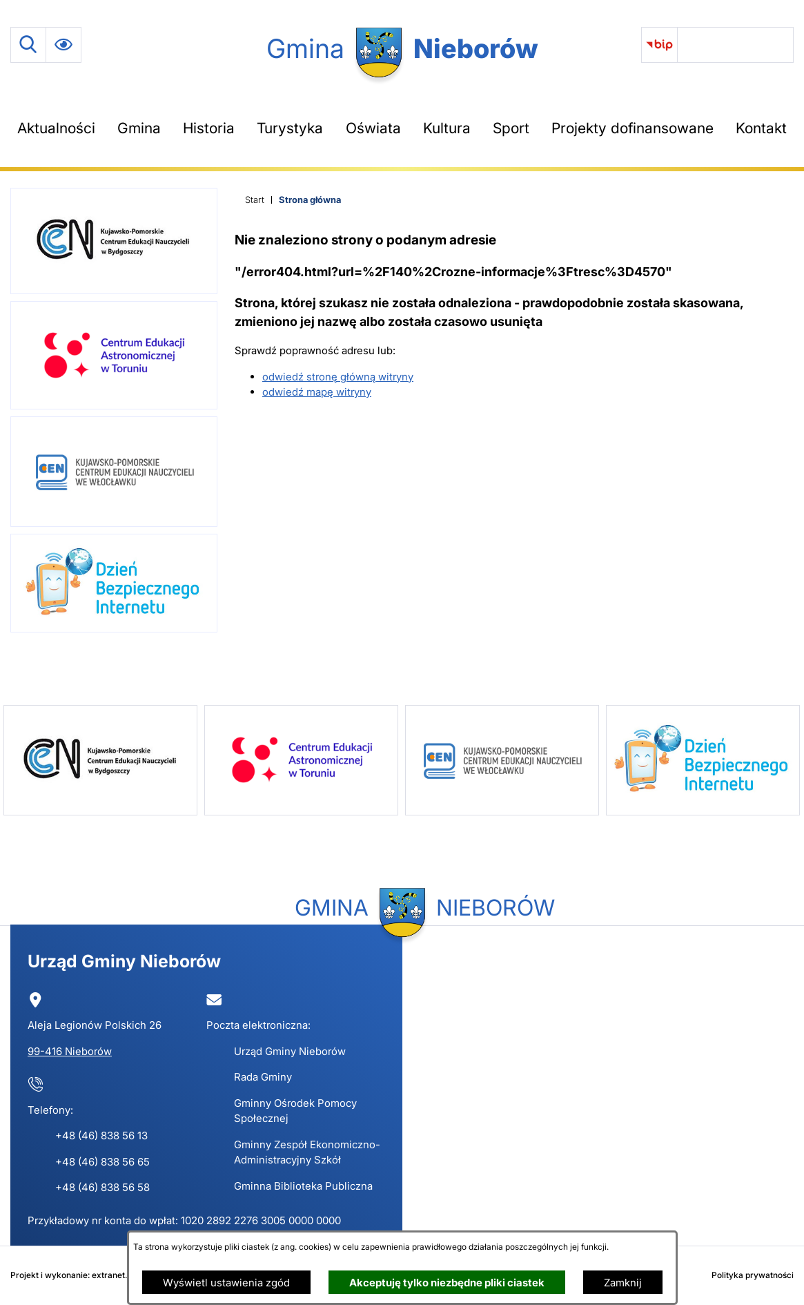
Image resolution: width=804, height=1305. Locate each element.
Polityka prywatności (753, 1275)
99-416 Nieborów (70, 1051)
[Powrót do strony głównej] (254, 200)
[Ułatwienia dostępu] (63, 45)
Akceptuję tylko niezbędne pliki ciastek (447, 1282)
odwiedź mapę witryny (316, 391)
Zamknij (623, 1282)
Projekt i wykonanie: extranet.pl (72, 1275)
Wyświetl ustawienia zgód (226, 1282)
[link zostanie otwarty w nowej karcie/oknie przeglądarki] (659, 45)
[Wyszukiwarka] (28, 45)
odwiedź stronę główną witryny (337, 376)
